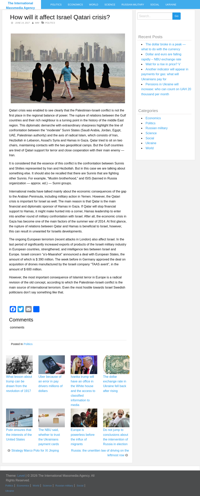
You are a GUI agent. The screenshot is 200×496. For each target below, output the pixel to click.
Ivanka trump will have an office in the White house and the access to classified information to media (83, 391)
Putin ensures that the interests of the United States (19, 434)
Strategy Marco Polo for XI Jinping (35, 450)
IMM (37, 23)
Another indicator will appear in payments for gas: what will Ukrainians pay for (164, 74)
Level (21, 475)
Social (154, 4)
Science (109, 4)
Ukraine (170, 4)
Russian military (132, 4)
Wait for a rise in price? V (163, 64)
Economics (75, 4)
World (93, 4)
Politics (56, 4)
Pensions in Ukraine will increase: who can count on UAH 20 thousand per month (166, 89)
